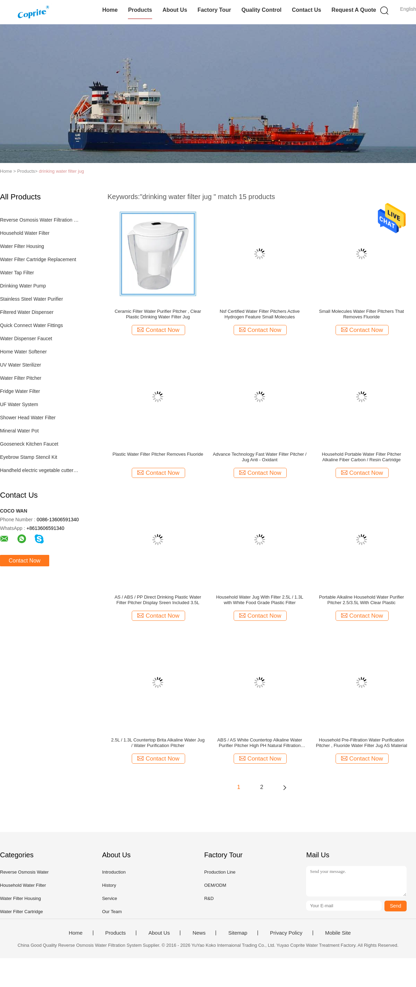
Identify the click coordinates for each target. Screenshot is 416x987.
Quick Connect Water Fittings (31, 325)
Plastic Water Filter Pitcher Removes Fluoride (158, 454)
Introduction (113, 872)
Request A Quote (353, 10)
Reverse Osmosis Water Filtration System (39, 220)
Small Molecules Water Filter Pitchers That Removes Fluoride (361, 314)
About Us (175, 10)
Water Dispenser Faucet (26, 338)
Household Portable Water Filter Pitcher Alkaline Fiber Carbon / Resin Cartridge (361, 457)
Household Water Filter (25, 233)
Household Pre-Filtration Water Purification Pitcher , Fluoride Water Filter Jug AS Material (361, 742)
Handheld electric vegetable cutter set (39, 470)
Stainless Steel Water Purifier (31, 299)
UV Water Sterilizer (20, 365)
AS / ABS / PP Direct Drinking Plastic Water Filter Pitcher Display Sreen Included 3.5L (157, 599)
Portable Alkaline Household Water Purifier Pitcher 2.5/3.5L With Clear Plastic (361, 599)
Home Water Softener (23, 351)
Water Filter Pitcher (20, 378)
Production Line (219, 872)
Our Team (112, 911)
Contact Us (306, 10)
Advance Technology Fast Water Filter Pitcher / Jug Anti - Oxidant (259, 457)
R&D (209, 898)
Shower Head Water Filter (28, 417)
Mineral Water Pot (19, 431)
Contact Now (25, 561)
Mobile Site (338, 932)
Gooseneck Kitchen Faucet (29, 444)
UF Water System (19, 404)
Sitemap (237, 932)
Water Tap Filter (17, 272)
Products (140, 10)
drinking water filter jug (61, 171)
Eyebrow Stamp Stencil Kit (28, 457)
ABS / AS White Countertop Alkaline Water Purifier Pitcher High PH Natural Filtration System (259, 742)
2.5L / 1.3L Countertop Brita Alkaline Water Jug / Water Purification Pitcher (158, 742)
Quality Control (261, 10)
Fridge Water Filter (20, 391)
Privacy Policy (286, 932)
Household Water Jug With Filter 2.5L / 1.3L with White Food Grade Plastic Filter (259, 599)
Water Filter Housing (22, 246)
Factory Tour (214, 10)
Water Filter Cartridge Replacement (38, 259)
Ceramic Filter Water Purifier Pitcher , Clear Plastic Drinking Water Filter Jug (158, 314)
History (109, 885)
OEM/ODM (215, 885)
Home (110, 10)
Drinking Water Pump (23, 286)
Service (109, 898)
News (199, 932)
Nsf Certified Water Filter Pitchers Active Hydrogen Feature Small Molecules (260, 314)
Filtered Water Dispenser (26, 312)
